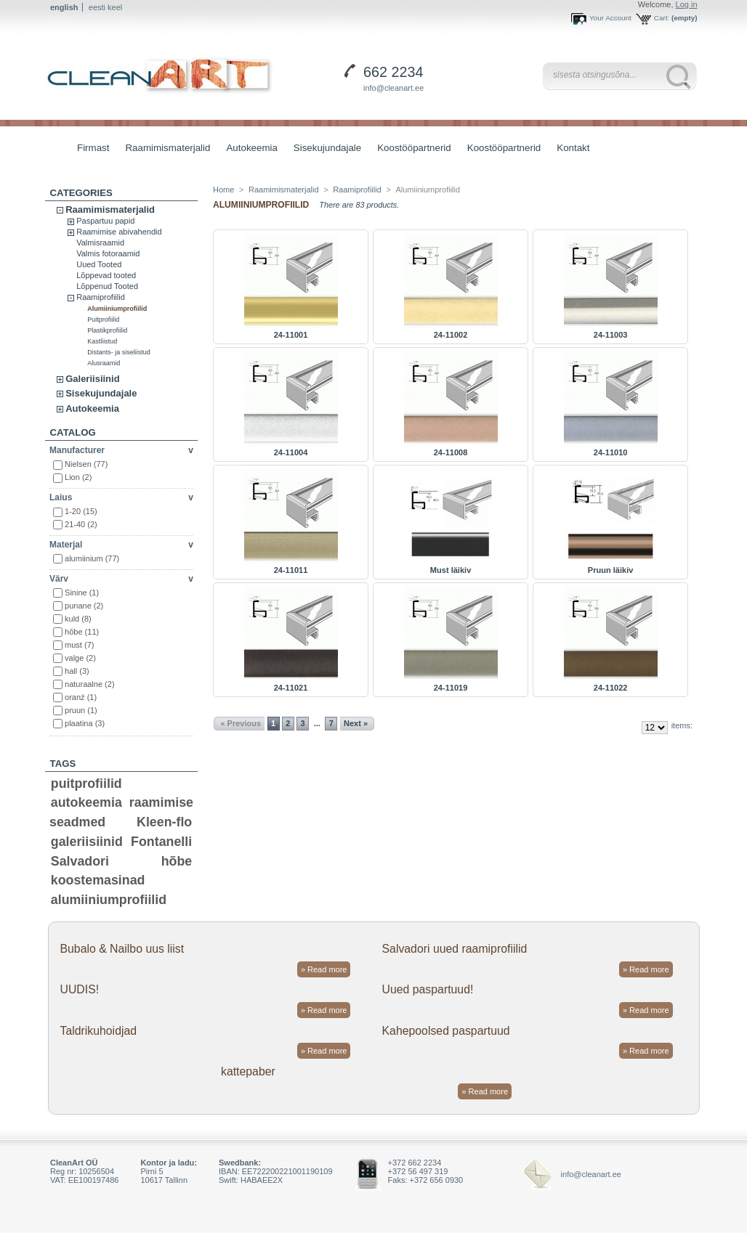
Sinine (82, 592)
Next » (356, 723)
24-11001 (291, 334)
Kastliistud (102, 341)
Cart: (661, 18)
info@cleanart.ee (393, 88)
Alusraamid (103, 363)
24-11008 (451, 452)
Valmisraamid (100, 242)
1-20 (81, 511)
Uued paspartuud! (428, 989)
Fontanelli (161, 841)
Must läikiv (450, 570)
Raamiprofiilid (100, 297)
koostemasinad (98, 880)
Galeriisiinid (92, 378)
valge (80, 658)
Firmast (93, 147)
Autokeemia (248, 149)
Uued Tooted (98, 264)
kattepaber (248, 1071)
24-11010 (611, 452)
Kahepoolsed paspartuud (446, 1031)
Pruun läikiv (611, 570)
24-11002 (451, 334)
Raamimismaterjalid (164, 149)
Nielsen (86, 464)
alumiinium (92, 558)
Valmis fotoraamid (108, 253)
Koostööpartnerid (414, 147)
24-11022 (611, 687)
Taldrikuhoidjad (98, 1031)
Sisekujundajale (323, 149)
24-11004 (291, 452)
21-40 (81, 524)
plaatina (85, 723)
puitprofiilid (86, 783)
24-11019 (451, 687)
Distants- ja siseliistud (118, 352)
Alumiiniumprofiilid (117, 308)
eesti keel (105, 7)
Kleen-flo (164, 822)
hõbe (82, 631)
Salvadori (80, 861)
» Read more (324, 969)
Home (223, 189)
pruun (81, 710)
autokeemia (86, 802)
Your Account (610, 18)
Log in (687, 4)
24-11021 (291, 687)
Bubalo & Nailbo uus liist (122, 949)
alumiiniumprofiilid (108, 899)
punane (84, 605)
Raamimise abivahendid (118, 231)
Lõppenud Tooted (107, 286)
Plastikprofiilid (107, 330)
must (79, 644)
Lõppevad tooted (106, 275)
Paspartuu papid (105, 220)
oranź (81, 697)
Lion (78, 477)
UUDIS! (79, 989)
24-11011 (291, 570)
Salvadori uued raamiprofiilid (455, 949)
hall (77, 671)
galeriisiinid (87, 841)
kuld (78, 618)
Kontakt (573, 147)
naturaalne (90, 684)
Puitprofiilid (103, 319)
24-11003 (611, 334)
